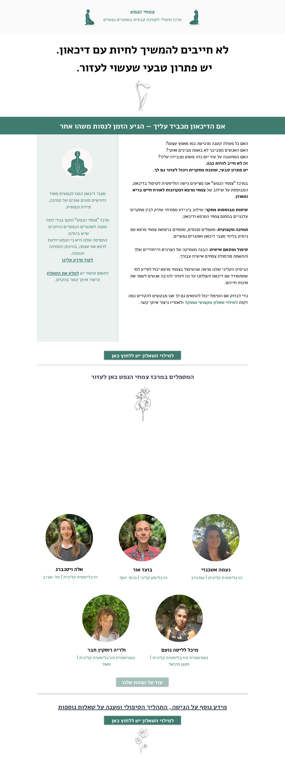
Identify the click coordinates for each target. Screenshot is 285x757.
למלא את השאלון (63, 272)
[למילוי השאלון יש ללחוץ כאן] (142, 355)
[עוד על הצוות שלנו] (142, 682)
